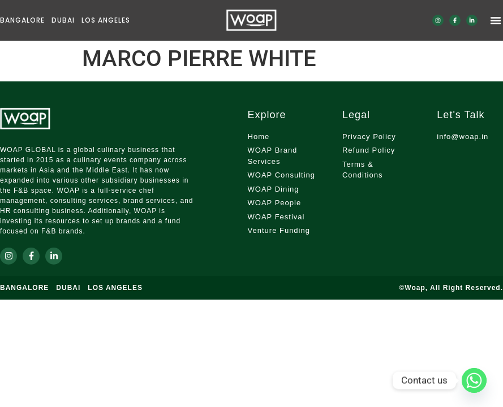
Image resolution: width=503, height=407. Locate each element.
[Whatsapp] (474, 380)
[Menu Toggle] (495, 20)
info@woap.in (462, 136)
